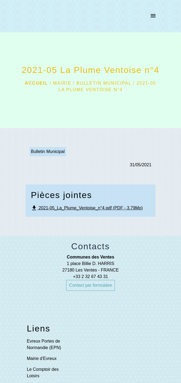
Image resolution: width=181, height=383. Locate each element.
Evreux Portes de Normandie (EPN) (44, 344)
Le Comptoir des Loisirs (43, 372)
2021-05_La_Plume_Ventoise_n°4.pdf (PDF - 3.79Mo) (87, 208)
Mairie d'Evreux (42, 358)
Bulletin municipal (103, 83)
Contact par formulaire (90, 285)
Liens (38, 328)
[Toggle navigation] (153, 16)
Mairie (62, 83)
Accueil (36, 83)
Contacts (90, 246)
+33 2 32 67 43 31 (90, 276)
